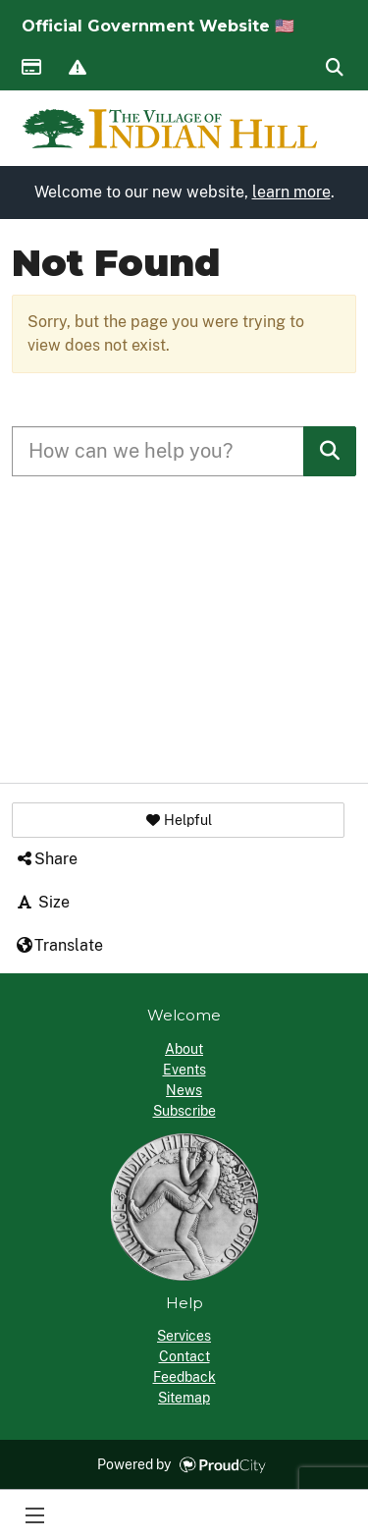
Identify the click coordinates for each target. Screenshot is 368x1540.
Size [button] (42, 902)
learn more (291, 192)
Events (184, 1069)
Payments (30, 68)
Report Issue (76, 68)
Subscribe (184, 1111)
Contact (184, 1356)
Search (333, 68)
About (184, 1049)
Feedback (184, 1377)
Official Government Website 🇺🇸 (158, 26)
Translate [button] (59, 945)
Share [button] (46, 859)
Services (184, 1336)
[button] (178, 820)
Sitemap (184, 1397)
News (184, 1090)
